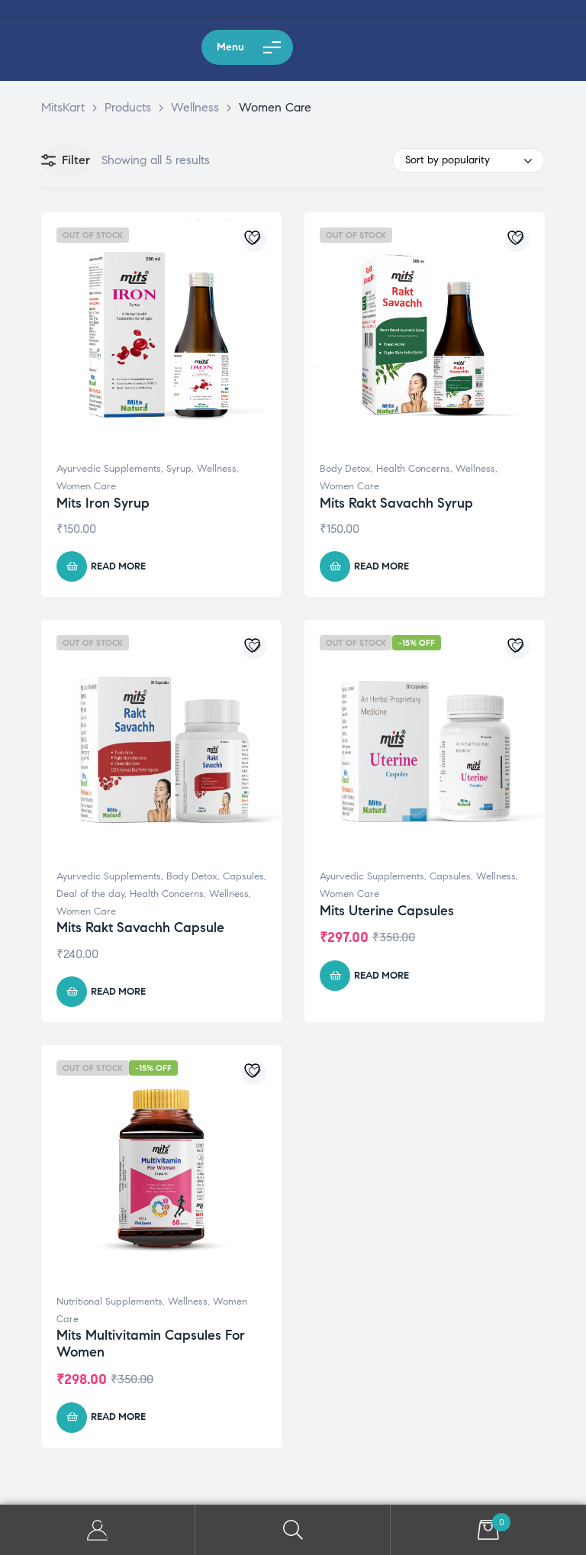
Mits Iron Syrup (103, 503)
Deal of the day (90, 894)
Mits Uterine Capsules (387, 910)
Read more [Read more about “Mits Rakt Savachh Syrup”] (381, 566)
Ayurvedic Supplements (108, 469)
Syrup (179, 469)
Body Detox (345, 469)
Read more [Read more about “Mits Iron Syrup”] (118, 566)
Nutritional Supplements (109, 1301)
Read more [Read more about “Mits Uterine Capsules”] (381, 975)
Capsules (243, 876)
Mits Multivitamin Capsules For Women (150, 1343)
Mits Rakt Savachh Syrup (396, 503)
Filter (65, 160)
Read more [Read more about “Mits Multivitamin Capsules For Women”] (118, 1417)
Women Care (86, 486)
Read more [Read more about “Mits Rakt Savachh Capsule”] (118, 992)
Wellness (217, 469)
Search (293, 1530)
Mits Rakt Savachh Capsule (140, 927)
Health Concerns (413, 469)
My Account (97, 1530)
